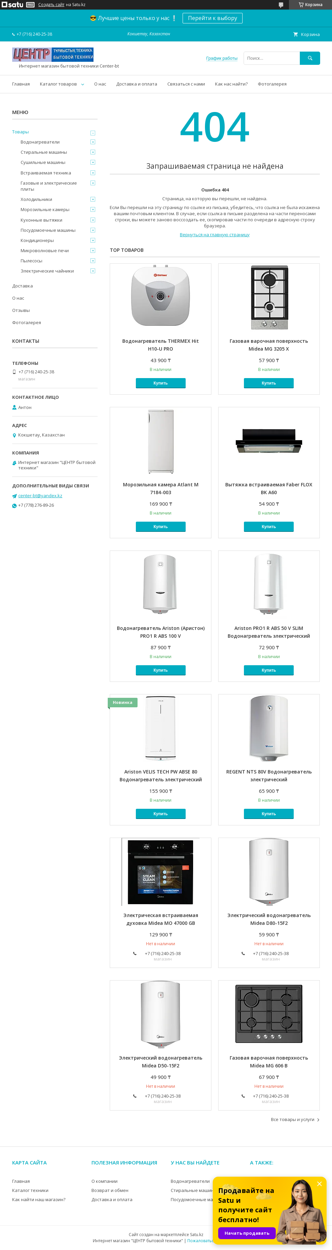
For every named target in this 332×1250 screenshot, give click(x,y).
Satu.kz (196, 1234)
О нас (100, 84)
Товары (20, 132)
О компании (104, 1181)
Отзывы (21, 310)
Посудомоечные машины (48, 230)
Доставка (22, 286)
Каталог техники (30, 1190)
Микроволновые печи (45, 250)
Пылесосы (31, 261)
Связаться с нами (186, 84)
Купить (160, 383)
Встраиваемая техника (46, 173)
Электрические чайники (47, 271)
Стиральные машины (44, 152)
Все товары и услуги (292, 1119)
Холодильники (36, 199)
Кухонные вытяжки (41, 220)
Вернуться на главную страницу (215, 234)
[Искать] (310, 58)
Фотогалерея (272, 84)
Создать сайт (51, 4)
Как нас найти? (231, 84)
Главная (21, 84)
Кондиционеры (37, 240)
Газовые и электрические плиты (49, 186)
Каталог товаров (58, 84)
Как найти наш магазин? (38, 1199)
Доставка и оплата (136, 84)
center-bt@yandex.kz (40, 495)
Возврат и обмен (109, 1190)
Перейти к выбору (212, 18)
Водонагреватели (40, 142)
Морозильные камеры (45, 209)
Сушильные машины (43, 162)
